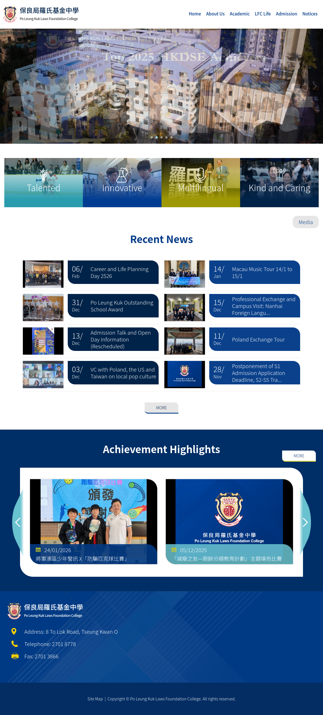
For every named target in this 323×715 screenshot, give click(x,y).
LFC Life (263, 14)
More (161, 389)
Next (305, 522)
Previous (17, 522)
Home (195, 14)
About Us (215, 14)
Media (305, 222)
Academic (240, 14)
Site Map (95, 699)
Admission (286, 14)
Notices (310, 14)
